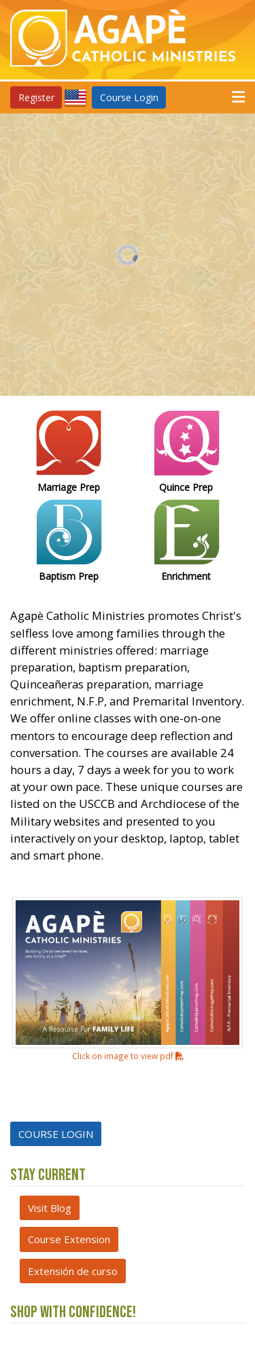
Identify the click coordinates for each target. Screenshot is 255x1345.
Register (36, 97)
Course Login (129, 97)
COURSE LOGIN (55, 1134)
